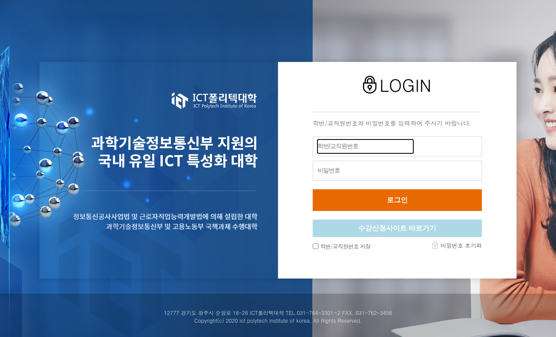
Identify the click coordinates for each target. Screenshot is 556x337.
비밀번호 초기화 (461, 245)
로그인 (397, 200)
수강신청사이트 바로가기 (397, 228)
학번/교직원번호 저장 (345, 246)
